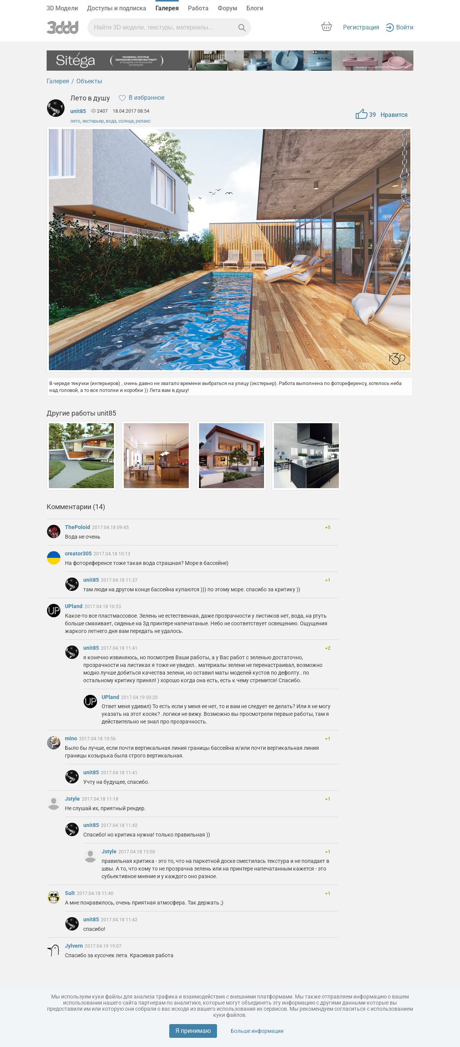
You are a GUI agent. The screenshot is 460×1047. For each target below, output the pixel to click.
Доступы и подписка (116, 8)
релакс (143, 121)
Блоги (254, 8)
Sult (70, 893)
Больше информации (257, 1031)
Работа (198, 8)
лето (75, 121)
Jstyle (73, 799)
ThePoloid (78, 527)
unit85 (78, 111)
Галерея (167, 8)
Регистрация (361, 27)
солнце (126, 121)
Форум (227, 8)
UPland (74, 606)
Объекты (89, 81)
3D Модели (62, 8)
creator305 (79, 553)
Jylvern (74, 946)
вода (111, 121)
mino (71, 738)
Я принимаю (193, 1030)
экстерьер (93, 121)
